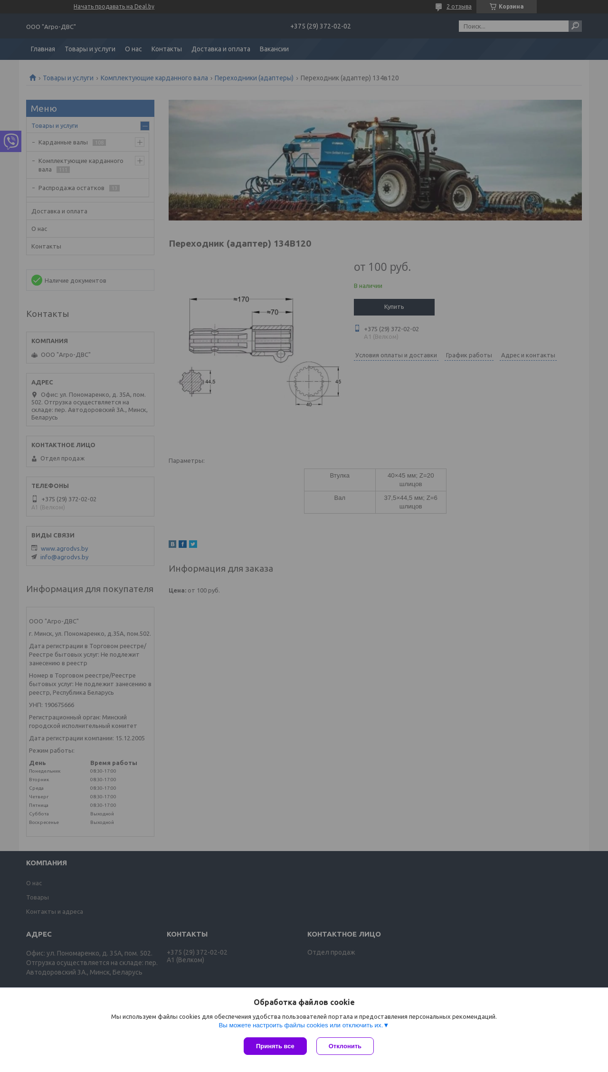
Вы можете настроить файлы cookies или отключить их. (300, 1025)
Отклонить (345, 1046)
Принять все (275, 1046)
